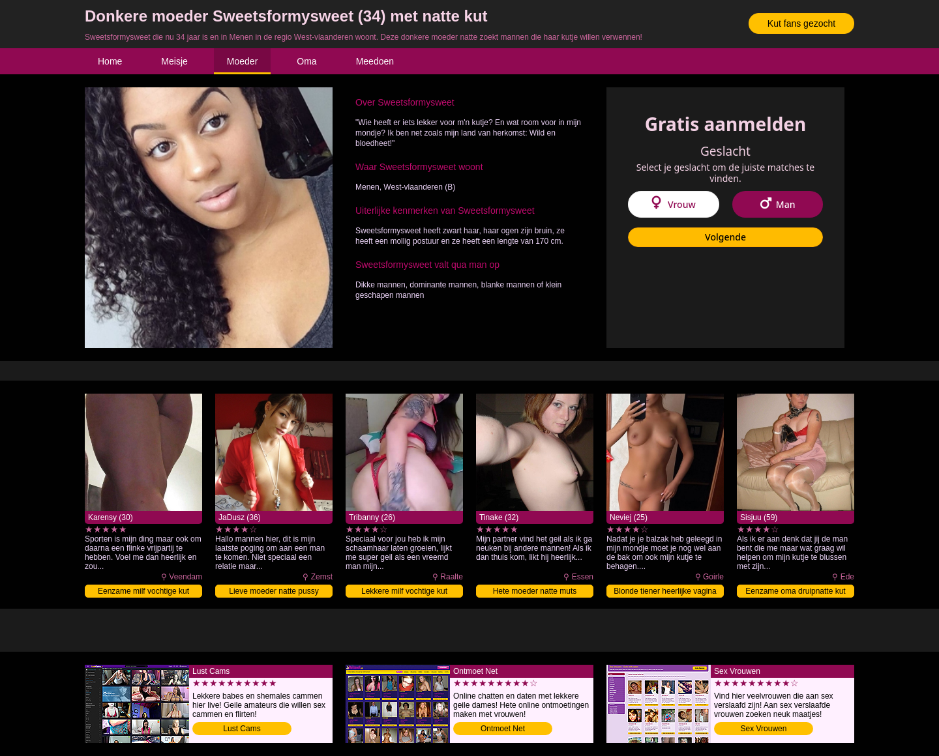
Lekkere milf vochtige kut (404, 591)
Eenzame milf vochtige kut (143, 591)
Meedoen (375, 61)
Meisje (174, 61)
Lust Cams (241, 728)
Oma (306, 61)
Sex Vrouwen (764, 728)
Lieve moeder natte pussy (273, 591)
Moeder (242, 61)
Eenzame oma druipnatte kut (795, 591)
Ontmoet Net (503, 728)
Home (110, 61)
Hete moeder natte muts (535, 591)
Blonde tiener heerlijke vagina (665, 591)
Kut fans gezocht (801, 23)
